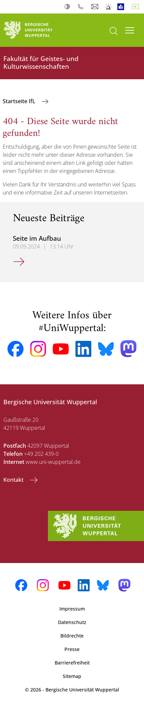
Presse (72, 649)
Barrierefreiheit (72, 662)
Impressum (72, 608)
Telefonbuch (82, 6)
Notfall (109, 6)
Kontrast (68, 6)
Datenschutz (72, 622)
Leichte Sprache (122, 6)
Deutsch (137, 6)
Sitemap (72, 676)
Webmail (95, 6)
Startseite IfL (20, 101)
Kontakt (14, 479)
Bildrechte (72, 635)
